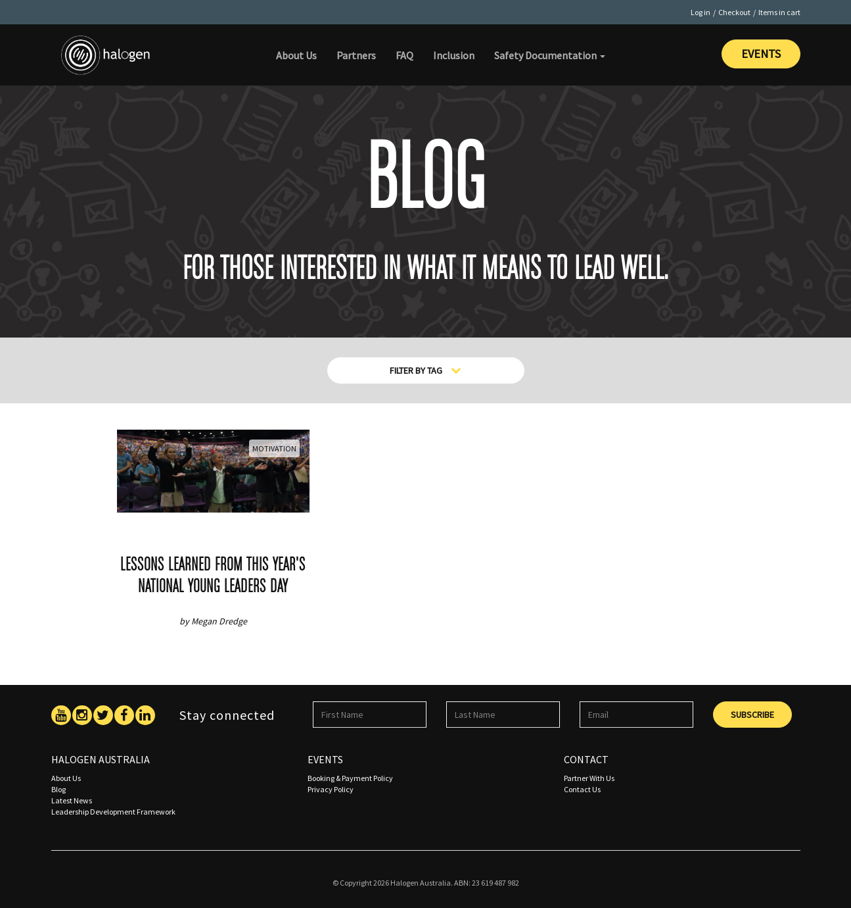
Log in (700, 12)
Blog (58, 789)
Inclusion (453, 55)
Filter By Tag (425, 370)
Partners (356, 55)
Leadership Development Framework (113, 812)
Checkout (734, 12)
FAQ (404, 55)
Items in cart (779, 12)
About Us (296, 55)
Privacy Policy (331, 789)
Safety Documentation (549, 55)
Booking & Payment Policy (350, 778)
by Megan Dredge (213, 621)
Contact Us (582, 789)
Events (761, 53)
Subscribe (752, 714)
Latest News (71, 800)
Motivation (274, 448)
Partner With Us (589, 778)
